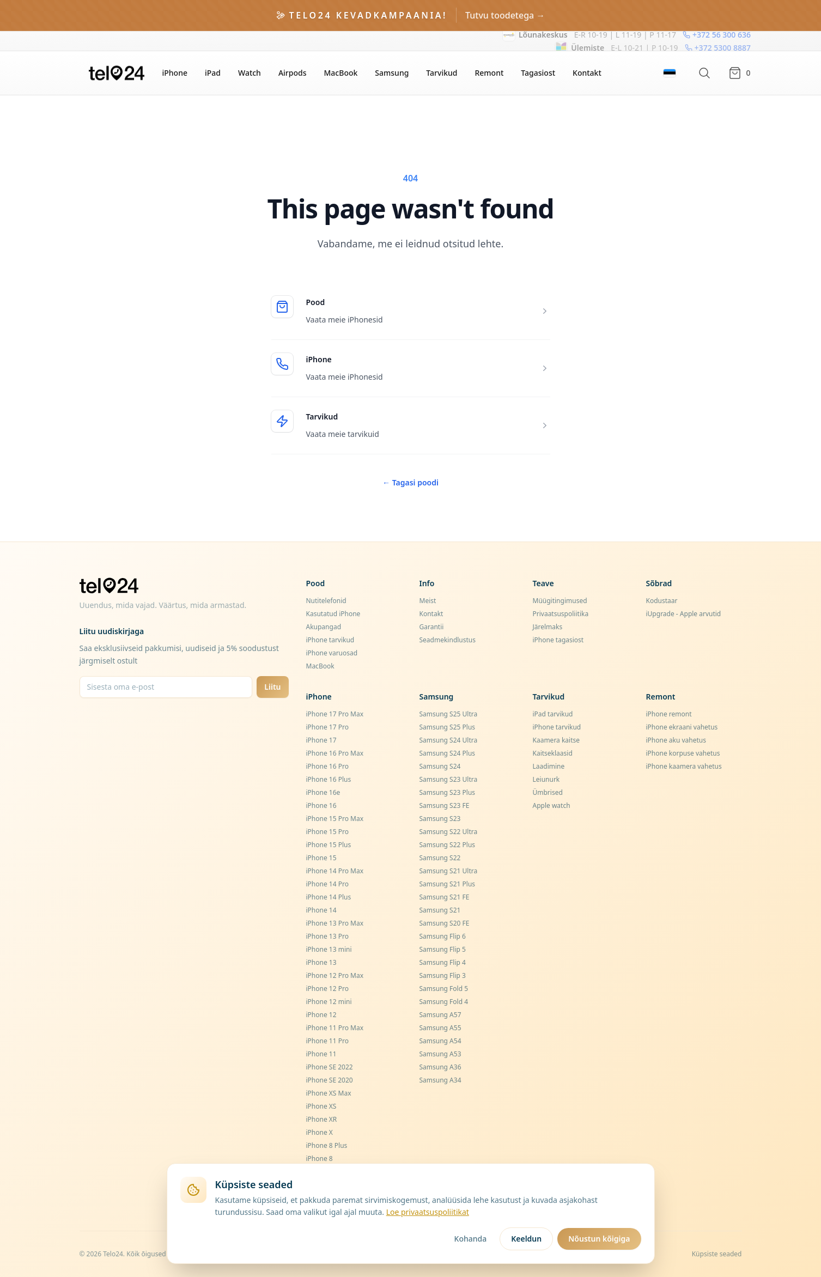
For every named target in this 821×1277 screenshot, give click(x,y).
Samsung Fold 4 (444, 1001)
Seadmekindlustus (447, 639)
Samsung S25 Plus (447, 727)
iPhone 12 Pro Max (335, 975)
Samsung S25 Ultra (448, 714)
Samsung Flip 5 (442, 949)
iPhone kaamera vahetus (684, 766)
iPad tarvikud (553, 714)
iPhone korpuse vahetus (683, 753)
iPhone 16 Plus (328, 779)
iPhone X (319, 1132)
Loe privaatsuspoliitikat (427, 1212)
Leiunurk (546, 779)
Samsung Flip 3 (442, 975)
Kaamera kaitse (556, 740)
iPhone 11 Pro (327, 1040)
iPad (213, 73)
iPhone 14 (321, 910)
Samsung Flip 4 (442, 962)
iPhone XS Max (328, 1093)
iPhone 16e (323, 792)
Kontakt (587, 73)
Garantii (431, 626)
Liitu (272, 687)
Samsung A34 (440, 1080)
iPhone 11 (321, 1054)
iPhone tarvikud (330, 639)
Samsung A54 (440, 1040)
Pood (315, 302)
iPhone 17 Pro (327, 727)
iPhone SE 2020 (329, 1080)
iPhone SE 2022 (329, 1067)
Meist (427, 600)
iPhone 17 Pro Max (335, 714)
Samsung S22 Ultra (448, 831)
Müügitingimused (560, 600)
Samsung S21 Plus (447, 884)
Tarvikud (441, 73)
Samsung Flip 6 (442, 936)
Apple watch (551, 805)
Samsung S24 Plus (447, 753)
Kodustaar (662, 600)
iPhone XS (321, 1106)
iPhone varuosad (332, 653)
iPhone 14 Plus (328, 897)
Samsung (392, 73)
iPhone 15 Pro (327, 831)
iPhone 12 (321, 1014)
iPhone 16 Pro (327, 766)
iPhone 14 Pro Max (335, 870)
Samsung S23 (440, 818)
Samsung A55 (440, 1027)
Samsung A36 (440, 1067)
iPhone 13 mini (329, 949)
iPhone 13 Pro (327, 936)
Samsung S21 (440, 910)
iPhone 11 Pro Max (335, 1027)
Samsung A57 (440, 1014)
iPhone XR (321, 1119)
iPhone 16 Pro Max (335, 753)
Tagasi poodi (410, 482)
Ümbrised (548, 792)
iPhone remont (669, 714)
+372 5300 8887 (717, 40)
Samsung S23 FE (444, 805)
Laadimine (549, 766)
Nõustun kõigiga (599, 1238)
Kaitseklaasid (553, 753)
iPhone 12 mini (329, 1001)
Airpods (292, 73)
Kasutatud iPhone (333, 613)
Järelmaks (548, 626)
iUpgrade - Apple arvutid (683, 613)
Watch (249, 73)
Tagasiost (538, 73)
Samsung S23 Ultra (448, 779)
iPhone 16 (321, 805)
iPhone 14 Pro (327, 884)
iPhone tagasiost (558, 639)
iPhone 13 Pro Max (335, 923)
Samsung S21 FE (444, 897)
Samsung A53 (440, 1054)
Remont (489, 73)
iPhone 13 (321, 962)
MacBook (341, 73)
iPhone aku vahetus (676, 740)
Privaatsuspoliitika (561, 613)
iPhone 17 (321, 740)
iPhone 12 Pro (327, 988)
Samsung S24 (440, 766)
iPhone (174, 73)
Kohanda (470, 1238)
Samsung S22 (440, 857)
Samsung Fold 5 (444, 988)
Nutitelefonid (326, 600)
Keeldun (526, 1238)
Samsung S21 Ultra (448, 870)
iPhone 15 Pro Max (335, 818)
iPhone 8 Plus (327, 1145)
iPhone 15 (321, 857)
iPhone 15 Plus (328, 844)
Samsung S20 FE (444, 923)
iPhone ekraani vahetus (682, 727)
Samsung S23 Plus (447, 792)
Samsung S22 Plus (447, 844)
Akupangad (324, 626)
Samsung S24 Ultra (448, 740)
